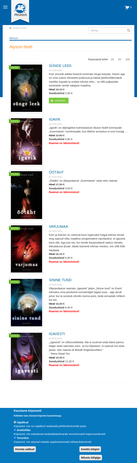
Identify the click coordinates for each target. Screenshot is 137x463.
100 (127, 59)
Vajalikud (22, 422)
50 (119, 59)
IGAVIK (54, 119)
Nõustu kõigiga (90, 457)
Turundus (23, 437)
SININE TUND (60, 280)
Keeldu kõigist (90, 449)
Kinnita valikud (24, 449)
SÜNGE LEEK (60, 66)
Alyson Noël (56, 70)
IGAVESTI (57, 334)
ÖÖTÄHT (56, 172)
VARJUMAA (58, 226)
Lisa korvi (60, 100)
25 (112, 59)
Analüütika (24, 430)
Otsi (129, 30)
